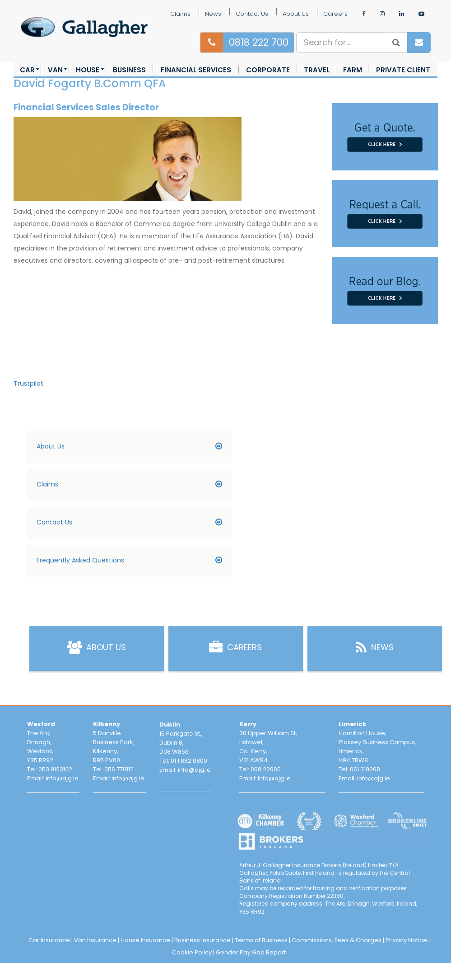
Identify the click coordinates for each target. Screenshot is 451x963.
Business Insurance (202, 940)
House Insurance (145, 940)
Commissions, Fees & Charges (336, 940)
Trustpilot (28, 383)
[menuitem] (28, 70)
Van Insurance (95, 940)
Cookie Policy (192, 952)
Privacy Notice (406, 940)
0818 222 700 (258, 42)
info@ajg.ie (62, 778)
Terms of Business (261, 940)
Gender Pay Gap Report (251, 952)
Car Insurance (49, 940)
